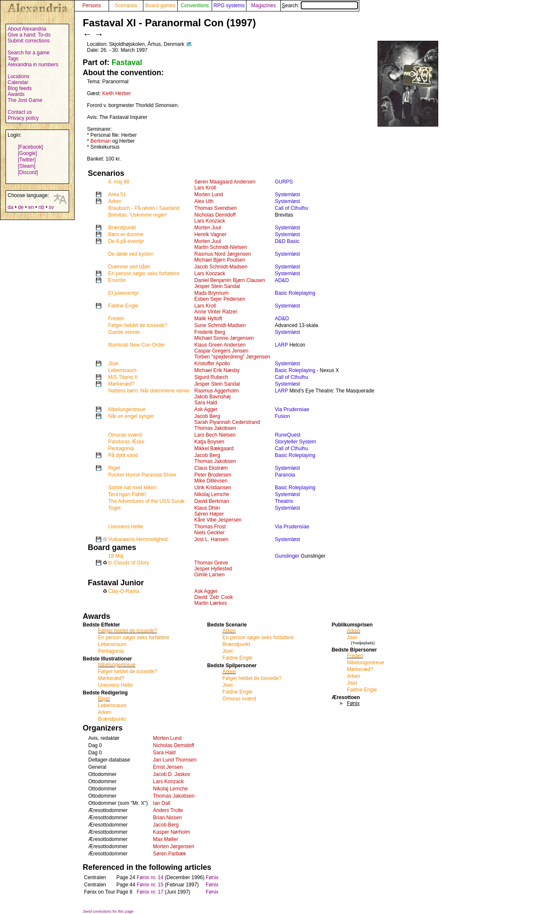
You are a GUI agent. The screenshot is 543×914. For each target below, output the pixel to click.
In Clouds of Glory (128, 563)
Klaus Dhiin (207, 508)
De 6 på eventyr (126, 241)
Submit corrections (29, 41)
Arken (114, 201)
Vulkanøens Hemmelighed (138, 539)
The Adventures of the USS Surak (146, 501)
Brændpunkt (122, 228)
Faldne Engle (123, 306)
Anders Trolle (168, 810)
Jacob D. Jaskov (171, 774)
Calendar (18, 82)
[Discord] (28, 172)
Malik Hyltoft (208, 319)
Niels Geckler (209, 533)
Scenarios (126, 5)
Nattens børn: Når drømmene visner (149, 391)
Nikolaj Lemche (211, 494)
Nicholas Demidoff (214, 215)
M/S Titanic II (122, 377)
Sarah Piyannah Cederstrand (227, 422)
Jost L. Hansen (211, 539)
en (31, 207)
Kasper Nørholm (171, 832)
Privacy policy (23, 118)
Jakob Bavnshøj (212, 397)
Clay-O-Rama (123, 591)
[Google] (27, 153)
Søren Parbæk (169, 854)
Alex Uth (203, 201)
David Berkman (211, 501)
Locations (18, 76)
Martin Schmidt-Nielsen (220, 247)
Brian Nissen (167, 818)
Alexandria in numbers (33, 65)
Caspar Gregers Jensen (221, 351)
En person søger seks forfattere (143, 273)
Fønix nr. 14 (150, 877)
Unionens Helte (125, 527)
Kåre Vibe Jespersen (217, 520)
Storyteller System (295, 442)
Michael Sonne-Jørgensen (224, 338)
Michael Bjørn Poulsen (219, 260)
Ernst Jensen (168, 767)
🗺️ (189, 44)
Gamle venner (124, 332)
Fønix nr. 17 (150, 892)
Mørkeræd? (121, 384)
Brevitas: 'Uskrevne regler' (137, 215)
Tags (13, 59)
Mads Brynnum (211, 293)
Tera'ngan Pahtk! (127, 494)
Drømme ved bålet (129, 267)
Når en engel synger (131, 416)
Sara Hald (205, 403)
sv (51, 207)
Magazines (263, 5)
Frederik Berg (209, 332)
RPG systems (228, 5)
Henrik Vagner (210, 234)
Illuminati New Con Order (136, 345)
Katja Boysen (209, 442)
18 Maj (115, 556)
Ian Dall (162, 803)
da (10, 207)
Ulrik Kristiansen (212, 488)
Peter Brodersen (212, 475)
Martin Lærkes (210, 603)
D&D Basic (287, 241)
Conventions (195, 5)
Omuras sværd (125, 435)
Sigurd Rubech (211, 377)
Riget (114, 468)
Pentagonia (121, 448)
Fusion (282, 416)
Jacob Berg (207, 416)
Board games (160, 5)
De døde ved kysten (131, 254)
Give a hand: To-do (29, 35)
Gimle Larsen (209, 575)
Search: (320, 5)
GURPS (284, 182)
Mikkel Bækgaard (214, 448)
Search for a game (29, 53)
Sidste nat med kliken (132, 488)
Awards (16, 94)
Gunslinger (287, 556)
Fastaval (127, 62)
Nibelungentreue (127, 409)
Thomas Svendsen (215, 208)
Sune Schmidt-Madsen (220, 325)
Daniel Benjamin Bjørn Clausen (229, 280)
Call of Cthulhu (291, 208)
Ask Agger (206, 409)
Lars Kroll (205, 188)
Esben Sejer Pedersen (219, 299)
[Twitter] (27, 160)
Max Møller (165, 839)
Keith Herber (116, 93)
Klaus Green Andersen (220, 345)
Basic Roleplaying (295, 293)
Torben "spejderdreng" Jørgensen (232, 357)
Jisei (113, 364)
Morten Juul (207, 228)
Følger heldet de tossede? (137, 325)
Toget (114, 508)
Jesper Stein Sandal (217, 286)
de (20, 207)
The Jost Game (25, 100)
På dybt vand (123, 455)
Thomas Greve (211, 563)
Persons (91, 5)
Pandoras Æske (126, 442)
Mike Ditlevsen (210, 481)
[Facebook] (30, 147)
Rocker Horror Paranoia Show (142, 475)
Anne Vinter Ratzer (215, 312)
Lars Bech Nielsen (214, 435)
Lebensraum (122, 370)
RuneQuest (288, 435)
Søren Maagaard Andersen (224, 182)
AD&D (282, 280)
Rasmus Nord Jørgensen (222, 254)
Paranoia (285, 475)
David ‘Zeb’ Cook (213, 597)
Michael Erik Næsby (217, 370)
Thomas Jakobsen (215, 428)
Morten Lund (208, 194)
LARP (281, 345)
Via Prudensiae (292, 409)
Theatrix (284, 501)
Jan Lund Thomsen (175, 760)
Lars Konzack (209, 221)
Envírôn (117, 280)
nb (41, 207)
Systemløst (287, 194)
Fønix (212, 877)
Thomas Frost (210, 527)
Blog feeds (20, 88)
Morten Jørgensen (173, 846)
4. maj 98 (118, 182)
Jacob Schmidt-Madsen (220, 267)
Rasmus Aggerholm (216, 391)
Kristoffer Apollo (212, 364)
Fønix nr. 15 (150, 885)
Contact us (20, 112)
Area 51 (117, 194)
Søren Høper (209, 514)
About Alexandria (27, 29)
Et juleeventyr (123, 293)
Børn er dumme (125, 234)
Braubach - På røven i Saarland (143, 208)
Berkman (100, 141)
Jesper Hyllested (213, 569)
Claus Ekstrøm (211, 468)
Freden (116, 319)
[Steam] (26, 166)
